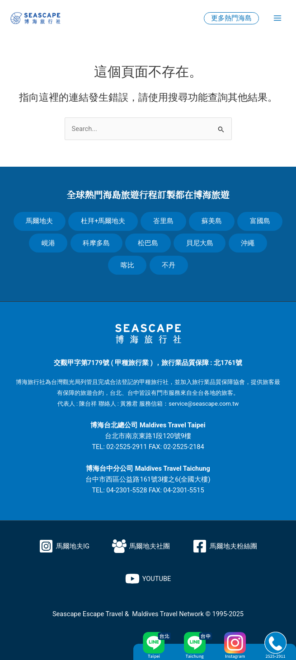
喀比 (127, 265)
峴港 (47, 243)
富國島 (260, 221)
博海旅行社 (30, 382)
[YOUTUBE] (148, 578)
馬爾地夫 (38, 221)
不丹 (169, 265)
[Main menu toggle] (277, 18)
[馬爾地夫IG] (64, 546)
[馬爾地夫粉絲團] (224, 546)
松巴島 (148, 243)
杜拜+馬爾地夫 (102, 221)
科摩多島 (96, 243)
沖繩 (248, 243)
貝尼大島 (199, 243)
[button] (231, 18)
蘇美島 (212, 221)
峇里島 (163, 221)
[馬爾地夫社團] (141, 546)
